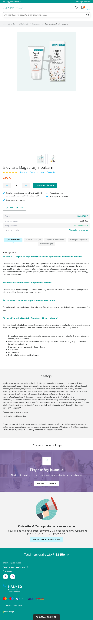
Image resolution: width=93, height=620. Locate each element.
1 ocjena (23, 173)
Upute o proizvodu (55, 240)
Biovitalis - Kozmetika (78, 230)
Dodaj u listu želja (15, 208)
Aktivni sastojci (33, 240)
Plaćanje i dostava (83, 1)
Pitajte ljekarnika (46, 484)
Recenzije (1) (46, 243)
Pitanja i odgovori (37, 173)
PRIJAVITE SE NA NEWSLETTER (46, 540)
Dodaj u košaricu (45, 186)
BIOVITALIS (82, 216)
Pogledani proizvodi (46, 617)
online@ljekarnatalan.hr (12, 1)
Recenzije (51, 173)
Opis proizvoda (13, 240)
